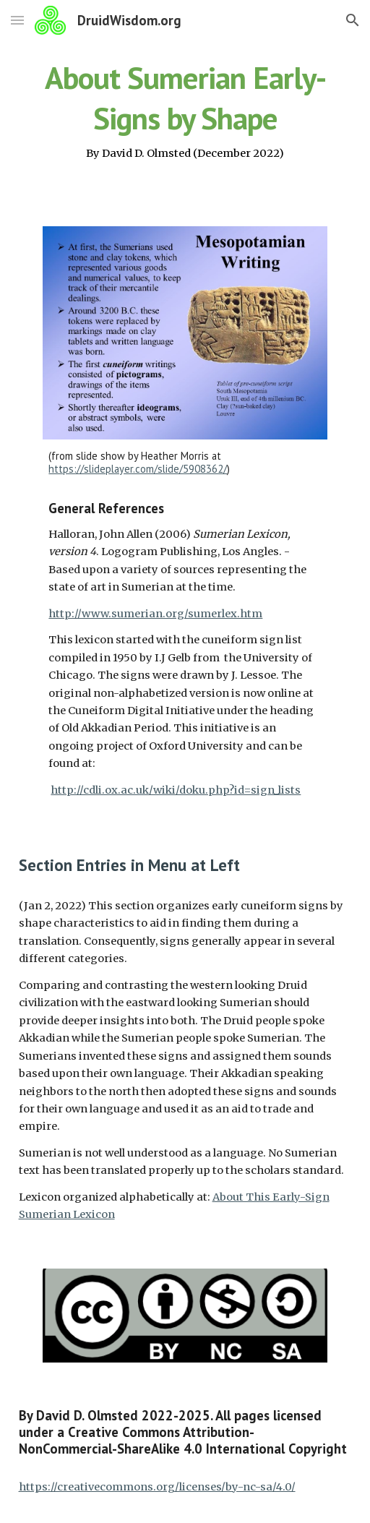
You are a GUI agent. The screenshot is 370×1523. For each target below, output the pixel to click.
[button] (17, 20)
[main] (185, 109)
